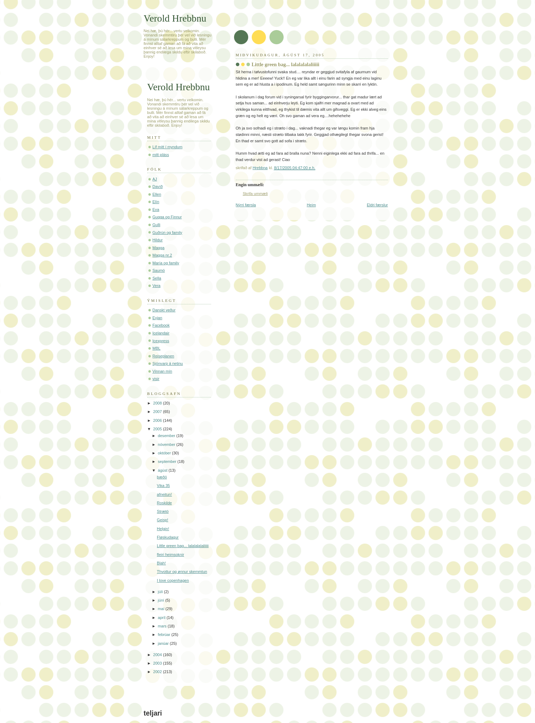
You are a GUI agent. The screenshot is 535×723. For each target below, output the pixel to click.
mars (163, 626)
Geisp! (162, 520)
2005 (158, 429)
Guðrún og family (167, 232)
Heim (311, 205)
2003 (158, 663)
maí (161, 609)
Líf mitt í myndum (168, 147)
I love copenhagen (173, 580)
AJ (155, 179)
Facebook (161, 325)
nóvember (167, 444)
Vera (157, 285)
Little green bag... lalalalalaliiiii (183, 546)
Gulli (156, 225)
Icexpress (161, 341)
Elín (156, 202)
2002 (158, 672)
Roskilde (164, 503)
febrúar (164, 634)
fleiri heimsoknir (170, 554)
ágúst (163, 470)
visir (156, 379)
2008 (158, 403)
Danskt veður (164, 310)
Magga (159, 248)
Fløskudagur (167, 537)
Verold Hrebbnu (175, 18)
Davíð (158, 186)
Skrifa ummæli (255, 193)
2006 (158, 420)
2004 (158, 655)
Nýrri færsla (246, 205)
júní (161, 600)
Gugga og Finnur (167, 217)
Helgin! (163, 529)
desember (167, 436)
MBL (157, 348)
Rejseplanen (163, 356)
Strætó (163, 511)
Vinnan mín (162, 371)
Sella (157, 278)
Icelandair (161, 333)
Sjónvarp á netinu (168, 363)
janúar (164, 643)
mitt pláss (161, 155)
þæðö (162, 477)
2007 (158, 411)
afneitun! (164, 494)
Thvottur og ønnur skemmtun (182, 571)
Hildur (158, 240)
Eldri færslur (377, 205)
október (165, 453)
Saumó (159, 270)
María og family (166, 263)
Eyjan (158, 318)
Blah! (161, 563)
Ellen (157, 194)
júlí (161, 592)
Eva (156, 209)
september (167, 461)
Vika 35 (163, 485)
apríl (162, 617)
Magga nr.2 (162, 255)
